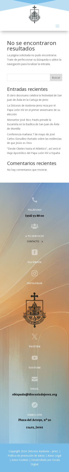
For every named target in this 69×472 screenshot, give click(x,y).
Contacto (33, 241)
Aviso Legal (54, 455)
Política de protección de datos (26, 455)
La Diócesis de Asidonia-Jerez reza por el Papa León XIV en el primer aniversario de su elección (33, 110)
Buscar (56, 77)
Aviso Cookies (19, 460)
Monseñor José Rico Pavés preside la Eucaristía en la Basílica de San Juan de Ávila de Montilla (33, 124)
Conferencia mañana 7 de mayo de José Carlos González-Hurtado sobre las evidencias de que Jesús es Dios (34, 138)
